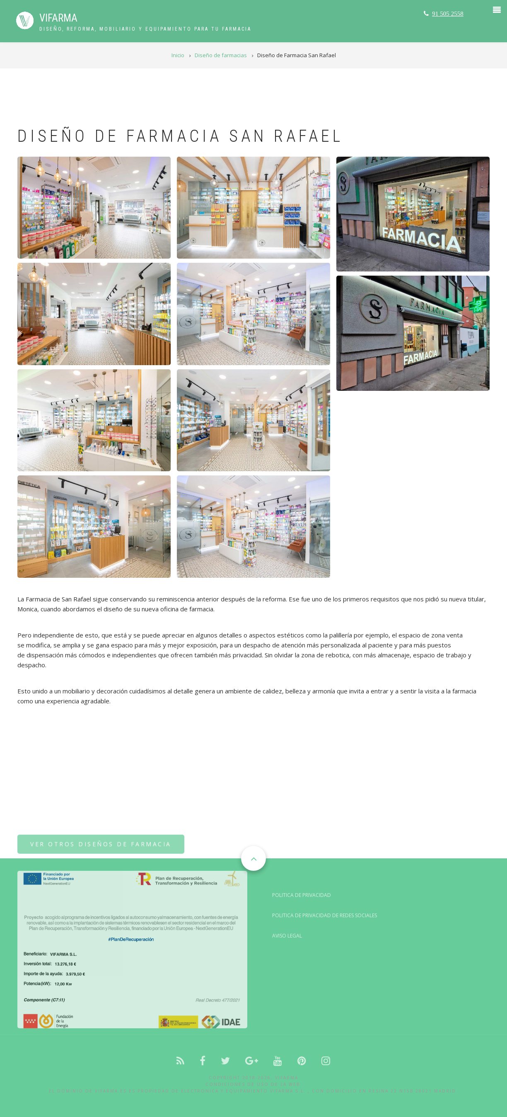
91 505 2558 (448, 13)
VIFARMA (58, 18)
